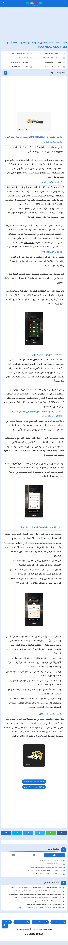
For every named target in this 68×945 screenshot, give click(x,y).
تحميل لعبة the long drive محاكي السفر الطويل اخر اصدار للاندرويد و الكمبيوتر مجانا (37, 888)
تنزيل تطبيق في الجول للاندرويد (33, 781)
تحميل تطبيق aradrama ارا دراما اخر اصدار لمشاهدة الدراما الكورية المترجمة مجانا (38, 891)
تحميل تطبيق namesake (56, 864)
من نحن (5, 922)
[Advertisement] (34, 24)
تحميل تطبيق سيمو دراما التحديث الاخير (51, 861)
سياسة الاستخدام (20, 922)
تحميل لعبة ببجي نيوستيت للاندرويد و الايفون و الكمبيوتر (46, 871)
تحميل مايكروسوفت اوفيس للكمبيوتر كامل (50, 874)
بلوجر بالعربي (34, 934)
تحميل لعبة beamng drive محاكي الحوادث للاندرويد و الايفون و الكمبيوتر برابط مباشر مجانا (36, 894)
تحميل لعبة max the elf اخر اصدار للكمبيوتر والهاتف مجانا (45, 904)
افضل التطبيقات (48, 58)
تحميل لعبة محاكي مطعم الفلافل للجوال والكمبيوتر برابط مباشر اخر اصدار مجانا (39, 898)
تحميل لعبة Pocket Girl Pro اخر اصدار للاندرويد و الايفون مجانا (44, 901)
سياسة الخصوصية (39, 922)
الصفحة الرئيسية (57, 922)
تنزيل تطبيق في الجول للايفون (33, 787)
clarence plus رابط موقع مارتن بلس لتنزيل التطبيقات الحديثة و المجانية (41, 908)
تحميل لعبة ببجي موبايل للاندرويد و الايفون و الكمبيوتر (47, 867)
